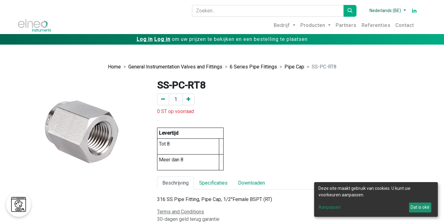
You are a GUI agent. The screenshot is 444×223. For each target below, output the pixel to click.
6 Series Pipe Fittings (253, 67)
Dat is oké (420, 207)
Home (114, 67)
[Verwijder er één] (163, 99)
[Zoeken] (350, 11)
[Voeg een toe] (188, 99)
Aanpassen (329, 207)
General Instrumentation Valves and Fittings (175, 67)
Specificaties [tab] (213, 183)
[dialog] (376, 199)
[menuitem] (284, 25)
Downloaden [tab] (251, 183)
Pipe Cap (294, 67)
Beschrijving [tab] (175, 183)
